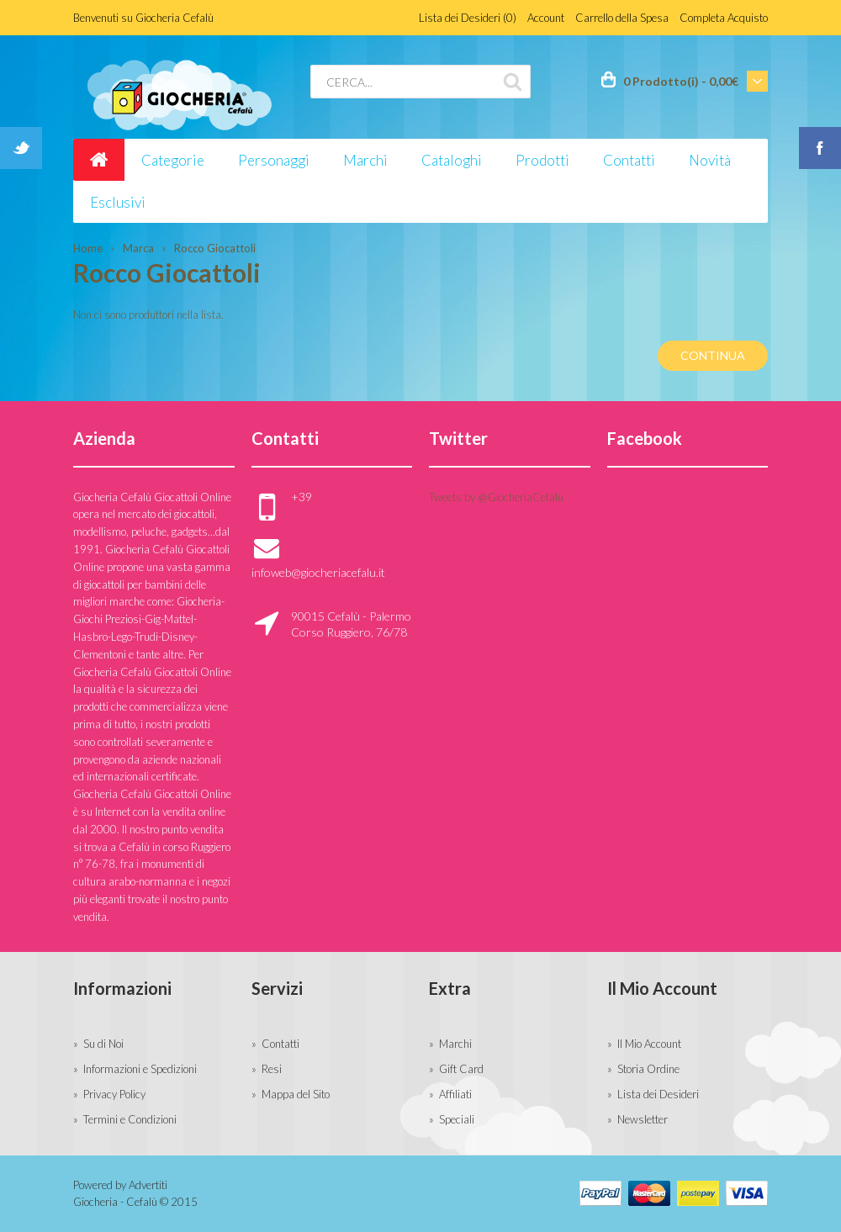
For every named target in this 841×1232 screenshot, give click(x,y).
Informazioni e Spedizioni (140, 1069)
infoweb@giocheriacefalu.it (318, 572)
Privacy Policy (114, 1094)
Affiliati (455, 1094)
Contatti (280, 1043)
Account (545, 17)
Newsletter (642, 1119)
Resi (272, 1069)
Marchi (455, 1043)
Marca (138, 248)
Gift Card (461, 1069)
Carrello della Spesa (622, 17)
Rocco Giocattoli (215, 248)
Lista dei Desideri (658, 1094)
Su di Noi (103, 1043)
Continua (712, 355)
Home (88, 248)
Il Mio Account (649, 1043)
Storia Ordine (648, 1069)
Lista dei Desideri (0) (467, 17)
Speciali (456, 1119)
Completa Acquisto (724, 17)
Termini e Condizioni (130, 1119)
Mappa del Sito (296, 1094)
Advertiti (148, 1185)
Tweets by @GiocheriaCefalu (496, 497)
